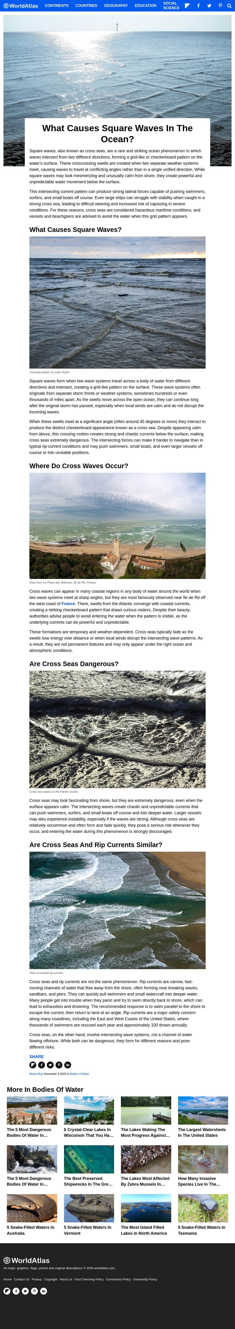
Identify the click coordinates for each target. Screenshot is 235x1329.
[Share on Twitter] (50, 1065)
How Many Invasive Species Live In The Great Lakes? (197, 1184)
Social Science (171, 5)
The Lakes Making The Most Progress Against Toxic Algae (143, 1135)
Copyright (50, 1279)
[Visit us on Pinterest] (34, 1291)
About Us (66, 1279)
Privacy (37, 1279)
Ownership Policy (145, 1279)
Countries (86, 6)
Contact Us (21, 1279)
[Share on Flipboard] (32, 1065)
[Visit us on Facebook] (16, 1291)
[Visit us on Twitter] (25, 1291)
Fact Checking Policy (89, 1279)
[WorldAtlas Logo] (22, 5)
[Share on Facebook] (41, 1065)
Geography (116, 6)
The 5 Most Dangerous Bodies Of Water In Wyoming (29, 1135)
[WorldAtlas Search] (229, 5)
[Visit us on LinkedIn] (43, 1291)
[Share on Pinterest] (59, 1065)
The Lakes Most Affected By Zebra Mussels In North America (145, 1184)
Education (145, 6)
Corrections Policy (118, 1279)
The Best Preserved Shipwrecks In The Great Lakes (88, 1184)
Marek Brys (36, 1074)
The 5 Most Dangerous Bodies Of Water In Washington (29, 1184)
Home (7, 1279)
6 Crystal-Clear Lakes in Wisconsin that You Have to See (89, 1135)
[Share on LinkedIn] (67, 1065)
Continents (57, 6)
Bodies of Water (79, 1074)
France (68, 603)
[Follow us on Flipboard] (6, 1291)
